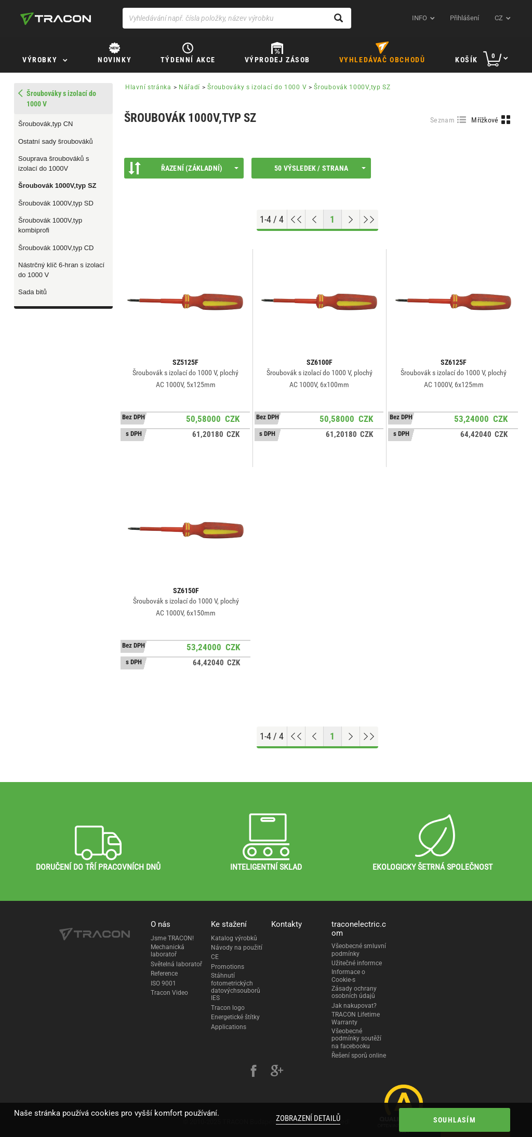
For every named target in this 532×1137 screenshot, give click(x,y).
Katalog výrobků (234, 938)
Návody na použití (236, 947)
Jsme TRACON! (172, 938)
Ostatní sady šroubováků (55, 141)
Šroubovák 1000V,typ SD (56, 203)
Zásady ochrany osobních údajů (354, 992)
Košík (466, 60)
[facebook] (253, 1072)
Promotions (227, 966)
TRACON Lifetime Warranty (355, 1018)
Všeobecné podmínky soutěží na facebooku (356, 1039)
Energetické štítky (235, 1017)
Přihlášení (464, 18)
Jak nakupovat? (354, 1005)
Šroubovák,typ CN (45, 124)
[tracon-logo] (55, 19)
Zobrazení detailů (308, 1118)
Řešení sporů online (358, 1055)
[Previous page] (314, 219)
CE (215, 957)
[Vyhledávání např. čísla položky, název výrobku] (237, 18)
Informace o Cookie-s (348, 975)
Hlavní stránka (148, 87)
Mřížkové (484, 120)
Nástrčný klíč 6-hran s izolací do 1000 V (61, 270)
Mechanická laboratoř (167, 950)
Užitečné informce (356, 963)
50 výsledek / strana (320, 168)
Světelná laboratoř (176, 964)
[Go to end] (369, 219)
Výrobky (39, 60)
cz (499, 18)
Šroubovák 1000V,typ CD (56, 248)
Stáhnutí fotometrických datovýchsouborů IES (235, 987)
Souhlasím (454, 1120)
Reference (164, 973)
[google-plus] (277, 1072)
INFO (419, 18)
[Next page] (351, 219)
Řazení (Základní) (183, 168)
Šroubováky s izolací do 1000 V (257, 87)
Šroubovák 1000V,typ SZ (57, 185)
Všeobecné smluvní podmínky (358, 949)
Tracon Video (169, 992)
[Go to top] (296, 219)
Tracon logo (228, 1007)
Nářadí (189, 87)
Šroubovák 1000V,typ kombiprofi (50, 225)
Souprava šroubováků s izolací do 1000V (53, 163)
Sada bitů (32, 292)
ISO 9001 (163, 983)
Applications (228, 1027)
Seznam (442, 120)
